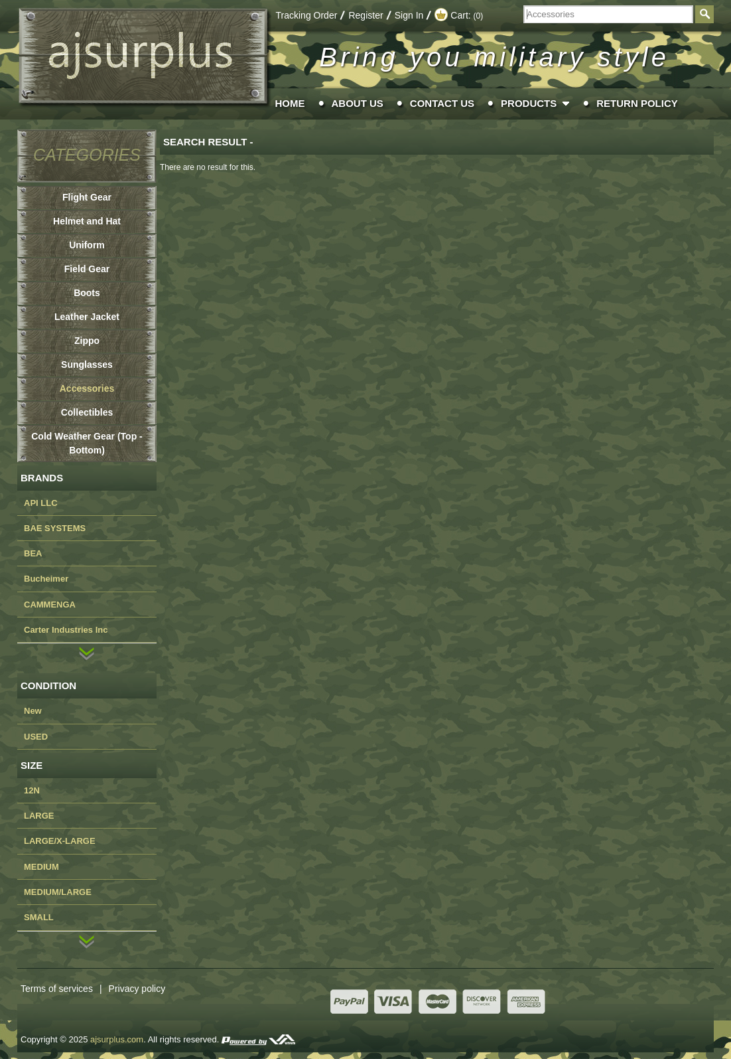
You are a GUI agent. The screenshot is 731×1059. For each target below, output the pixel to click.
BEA (33, 553)
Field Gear (86, 269)
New (33, 711)
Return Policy (637, 103)
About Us (357, 103)
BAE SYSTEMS (55, 528)
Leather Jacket (86, 316)
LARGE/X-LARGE (60, 841)
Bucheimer (46, 579)
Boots (87, 292)
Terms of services (65, 988)
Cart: (458, 15)
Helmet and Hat (87, 221)
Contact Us (442, 103)
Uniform (87, 245)
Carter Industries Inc (65, 630)
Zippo (87, 340)
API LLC (41, 503)
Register (365, 15)
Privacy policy (137, 988)
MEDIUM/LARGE (58, 892)
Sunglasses (87, 364)
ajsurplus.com (116, 1039)
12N (32, 790)
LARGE (39, 816)
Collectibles (87, 412)
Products (529, 103)
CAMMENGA (50, 605)
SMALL (39, 917)
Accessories (87, 388)
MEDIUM (41, 867)
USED (36, 737)
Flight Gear (86, 197)
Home (290, 103)
